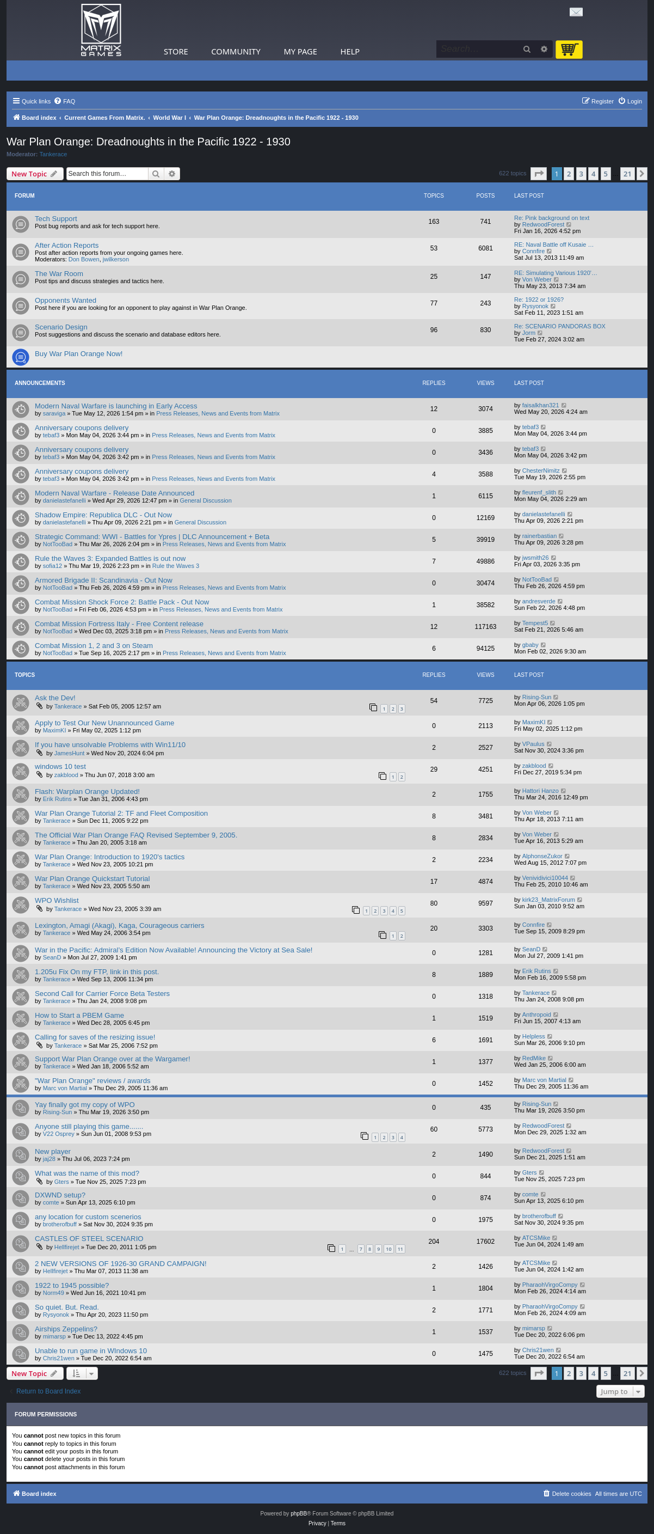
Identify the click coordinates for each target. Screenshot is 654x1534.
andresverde (539, 601)
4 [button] (593, 174)
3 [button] (581, 174)
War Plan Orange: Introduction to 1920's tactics (109, 857)
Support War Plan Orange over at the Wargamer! (112, 1059)
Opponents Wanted (65, 300)
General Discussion (205, 500)
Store (176, 51)
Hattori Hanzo (540, 790)
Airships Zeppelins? (66, 1329)
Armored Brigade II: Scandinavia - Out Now (103, 580)
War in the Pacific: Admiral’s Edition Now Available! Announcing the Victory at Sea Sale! (173, 950)
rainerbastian (539, 536)
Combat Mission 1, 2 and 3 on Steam (94, 645)
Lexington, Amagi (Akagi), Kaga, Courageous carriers (120, 925)
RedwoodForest (543, 224)
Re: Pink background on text (551, 218)
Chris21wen (59, 1358)
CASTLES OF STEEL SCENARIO (89, 1238)
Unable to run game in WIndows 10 (91, 1351)
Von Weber (537, 279)
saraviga (54, 413)
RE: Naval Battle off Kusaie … (554, 244)
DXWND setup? (60, 1195)
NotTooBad (57, 544)
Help (350, 51)
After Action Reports (66, 245)
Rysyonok (535, 306)
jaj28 (49, 1159)
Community (235, 51)
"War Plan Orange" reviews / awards (93, 1081)
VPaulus (533, 744)
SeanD (52, 957)
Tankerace (53, 154)
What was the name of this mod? (87, 1173)
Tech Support (56, 219)
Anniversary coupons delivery (81, 428)
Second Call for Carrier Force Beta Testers (102, 993)
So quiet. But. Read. (67, 1307)
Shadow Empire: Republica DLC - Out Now (103, 515)
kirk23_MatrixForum (548, 899)
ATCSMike (536, 1237)
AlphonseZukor (542, 856)
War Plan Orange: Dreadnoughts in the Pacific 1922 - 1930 (149, 142)
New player (53, 1151)
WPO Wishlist (57, 900)
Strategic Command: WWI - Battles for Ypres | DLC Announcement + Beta (152, 537)
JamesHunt (69, 753)
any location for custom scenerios (88, 1217)
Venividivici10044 (545, 878)
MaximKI (54, 730)
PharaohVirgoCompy (550, 1284)
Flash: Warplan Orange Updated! (87, 791)
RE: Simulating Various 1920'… (555, 273)
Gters (61, 1181)
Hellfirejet (66, 1247)
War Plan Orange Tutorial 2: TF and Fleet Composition (121, 813)
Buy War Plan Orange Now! (79, 354)
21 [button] (628, 174)
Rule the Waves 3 (175, 566)
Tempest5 (535, 623)
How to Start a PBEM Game (79, 1015)
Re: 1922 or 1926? (539, 299)
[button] (538, 173)
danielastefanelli (64, 500)
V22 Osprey (59, 1133)
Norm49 (53, 1292)
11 (400, 1248)
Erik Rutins (57, 799)
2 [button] (569, 174)
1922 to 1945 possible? (72, 1285)
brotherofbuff (60, 1224)
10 (388, 1248)
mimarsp (54, 1336)
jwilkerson (116, 259)
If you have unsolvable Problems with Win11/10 (110, 745)
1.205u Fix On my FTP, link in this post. (97, 972)
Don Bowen (84, 259)
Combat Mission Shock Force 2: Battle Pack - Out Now (122, 602)
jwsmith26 (535, 557)
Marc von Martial (65, 1088)
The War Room (59, 274)
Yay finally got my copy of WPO (85, 1105)
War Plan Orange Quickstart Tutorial (92, 879)
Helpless (533, 1036)
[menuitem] (64, 101)
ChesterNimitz (541, 470)
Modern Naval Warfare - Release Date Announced (114, 493)
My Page (300, 51)
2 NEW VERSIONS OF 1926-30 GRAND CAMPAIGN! (121, 1264)
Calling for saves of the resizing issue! (95, 1037)
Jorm (528, 332)
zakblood (66, 775)
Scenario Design (61, 327)
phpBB (299, 1514)
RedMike (534, 1058)
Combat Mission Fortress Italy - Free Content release (119, 624)
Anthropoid (536, 1014)
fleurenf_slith (539, 492)
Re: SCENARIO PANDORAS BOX (560, 326)
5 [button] (606, 174)
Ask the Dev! (55, 698)
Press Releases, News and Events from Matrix (218, 413)
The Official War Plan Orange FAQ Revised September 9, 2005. (136, 835)
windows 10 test (60, 766)
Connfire (533, 251)
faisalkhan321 (540, 405)
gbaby (530, 644)
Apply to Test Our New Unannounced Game (104, 723)
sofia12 (52, 566)
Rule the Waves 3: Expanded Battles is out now (110, 558)
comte (51, 1202)
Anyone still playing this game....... (89, 1126)
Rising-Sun (537, 697)
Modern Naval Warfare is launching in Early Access (116, 406)
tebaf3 (51, 435)
